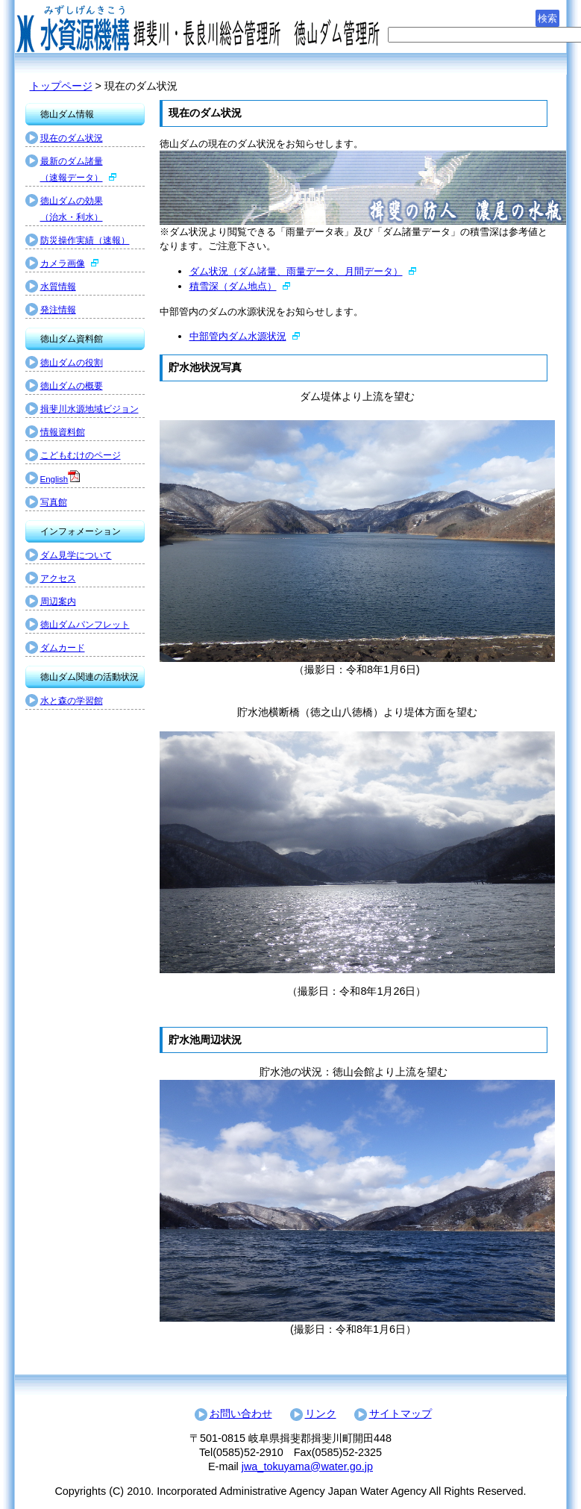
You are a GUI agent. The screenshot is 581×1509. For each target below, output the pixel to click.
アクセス (58, 578)
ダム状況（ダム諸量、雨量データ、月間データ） (296, 271)
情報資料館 (62, 432)
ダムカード (62, 647)
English (54, 479)
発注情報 (58, 309)
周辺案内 (58, 601)
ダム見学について (76, 555)
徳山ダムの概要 (71, 385)
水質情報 (58, 286)
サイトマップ (400, 1413)
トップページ (61, 86)
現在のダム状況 (71, 138)
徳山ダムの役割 (71, 362)
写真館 (53, 502)
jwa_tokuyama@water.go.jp (307, 1466)
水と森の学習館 (71, 700)
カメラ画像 (62, 263)
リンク (320, 1413)
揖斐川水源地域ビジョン (89, 408)
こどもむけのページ (80, 455)
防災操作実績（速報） (85, 240)
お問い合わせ (241, 1413)
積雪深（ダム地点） (233, 286)
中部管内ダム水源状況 (237, 336)
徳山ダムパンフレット (85, 624)
